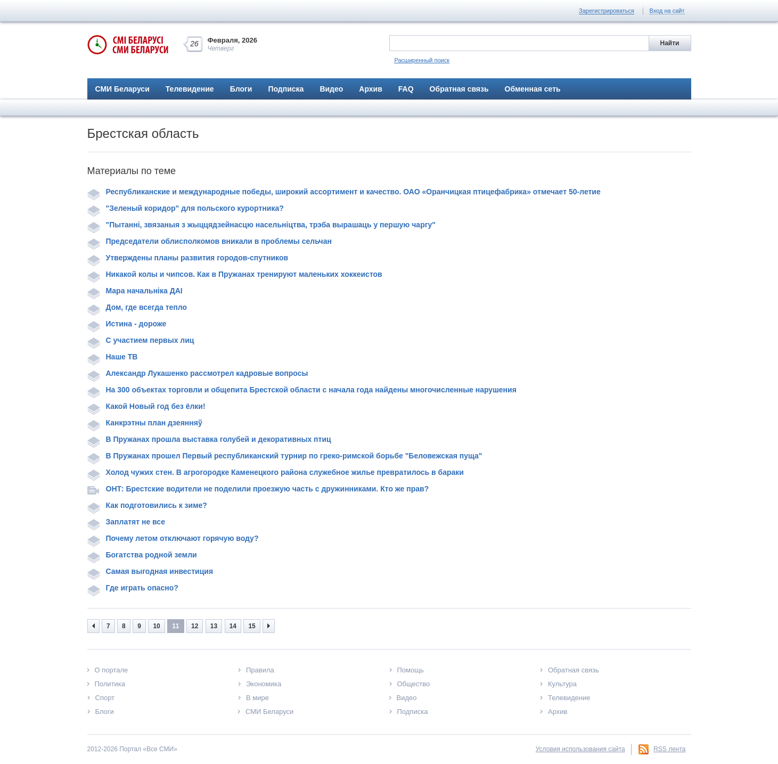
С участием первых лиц (140, 340)
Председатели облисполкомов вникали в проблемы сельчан (209, 241)
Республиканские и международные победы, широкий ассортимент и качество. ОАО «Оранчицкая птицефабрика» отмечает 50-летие (344, 191)
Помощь (410, 670)
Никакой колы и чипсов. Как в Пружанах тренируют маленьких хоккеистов (234, 274)
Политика (110, 684)
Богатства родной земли (142, 555)
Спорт (105, 698)
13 (213, 626)
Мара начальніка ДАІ (135, 290)
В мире (257, 698)
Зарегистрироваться (606, 10)
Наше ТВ (112, 356)
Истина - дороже (127, 323)
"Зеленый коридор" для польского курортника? (185, 208)
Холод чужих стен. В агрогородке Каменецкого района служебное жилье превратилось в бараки (275, 472)
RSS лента (669, 749)
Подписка (286, 89)
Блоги (241, 89)
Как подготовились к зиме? (147, 505)
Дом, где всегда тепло (137, 307)
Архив (370, 89)
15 (251, 626)
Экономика (263, 684)
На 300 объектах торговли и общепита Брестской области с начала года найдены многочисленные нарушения (302, 389)
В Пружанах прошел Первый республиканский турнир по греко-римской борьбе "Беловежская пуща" (284, 455)
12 (194, 626)
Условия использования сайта (580, 749)
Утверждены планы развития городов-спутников (188, 257)
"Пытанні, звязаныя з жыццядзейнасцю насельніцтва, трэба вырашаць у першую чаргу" (261, 224)
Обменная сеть (533, 89)
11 (175, 626)
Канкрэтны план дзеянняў (144, 422)
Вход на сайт (667, 10)
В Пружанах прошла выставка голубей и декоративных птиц (209, 439)
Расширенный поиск (422, 60)
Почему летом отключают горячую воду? (173, 538)
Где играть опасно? (132, 588)
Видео (331, 89)
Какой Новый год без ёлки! (146, 406)
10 (156, 626)
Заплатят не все (126, 521)
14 (233, 626)
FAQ (406, 89)
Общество (413, 684)
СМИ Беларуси (122, 89)
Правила (260, 670)
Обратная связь (459, 89)
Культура (562, 684)
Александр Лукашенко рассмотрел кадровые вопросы (197, 373)
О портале (111, 670)
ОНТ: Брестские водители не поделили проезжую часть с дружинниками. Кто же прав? (258, 488)
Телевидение (190, 89)
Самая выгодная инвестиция (150, 571)
